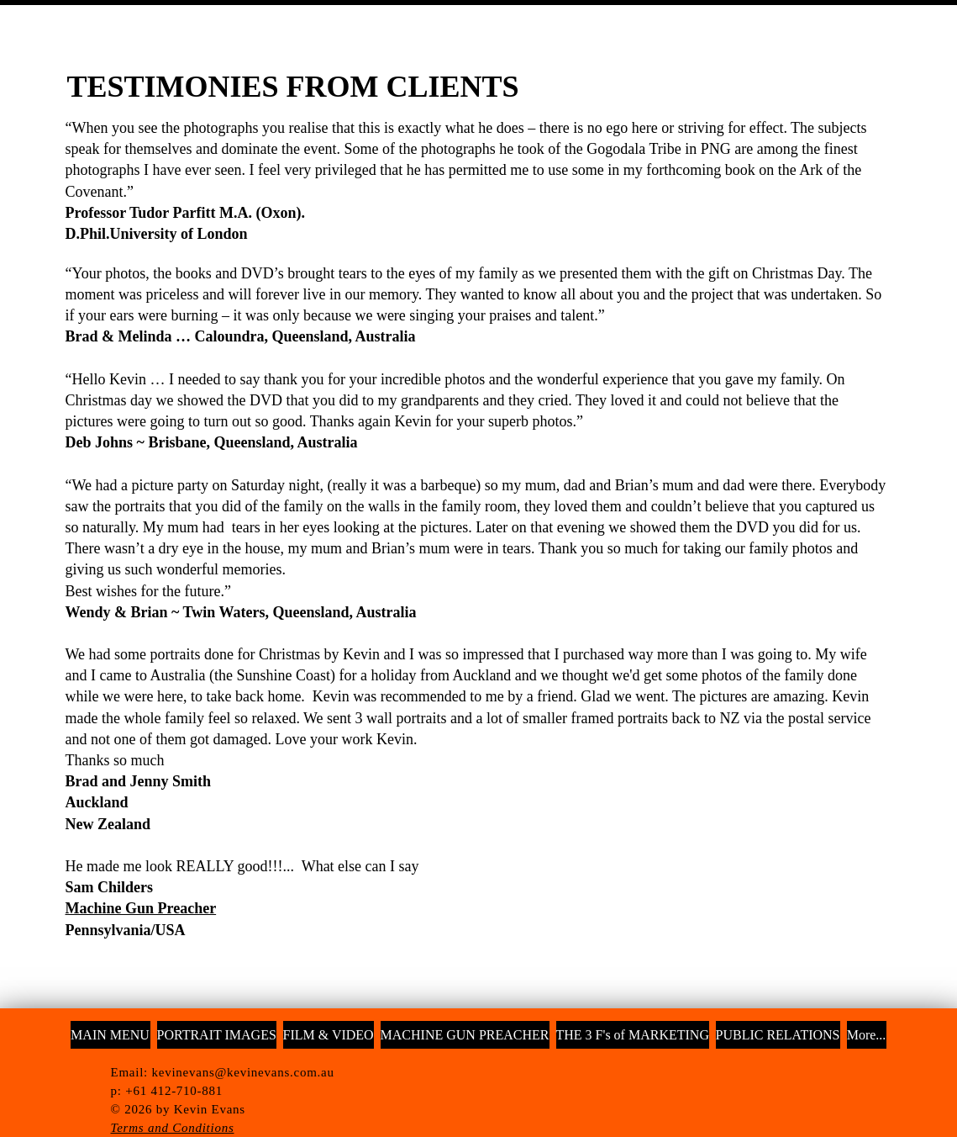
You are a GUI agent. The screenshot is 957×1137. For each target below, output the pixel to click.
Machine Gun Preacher (141, 908)
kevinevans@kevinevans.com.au (243, 1072)
